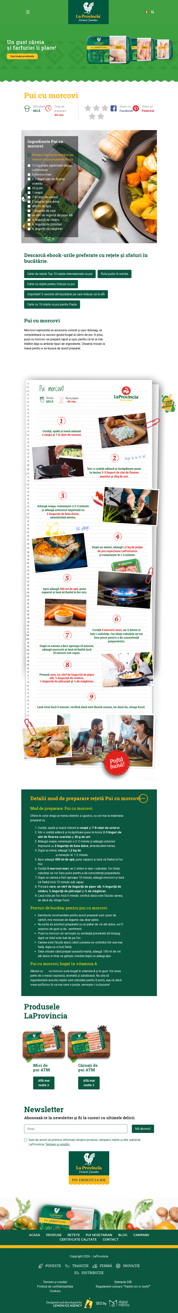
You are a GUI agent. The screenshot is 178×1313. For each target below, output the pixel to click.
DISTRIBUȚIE (93, 1272)
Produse (54, 1235)
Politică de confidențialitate (55, 1286)
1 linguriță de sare (44, 210)
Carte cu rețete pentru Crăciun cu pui (51, 284)
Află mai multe (44, 1083)
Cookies (55, 1291)
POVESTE (53, 1265)
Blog (122, 1235)
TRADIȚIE (80, 1265)
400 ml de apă (41, 206)
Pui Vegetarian (99, 1235)
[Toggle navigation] (28, 12)
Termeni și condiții (55, 1282)
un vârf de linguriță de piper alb (52, 215)
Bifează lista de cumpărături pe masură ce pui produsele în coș (52, 157)
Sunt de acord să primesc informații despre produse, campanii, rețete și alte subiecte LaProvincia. (85, 1142)
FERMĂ (106, 1265)
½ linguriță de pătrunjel (47, 224)
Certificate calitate (78, 1239)
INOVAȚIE (131, 1265)
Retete (74, 1235)
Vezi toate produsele (22, 56)
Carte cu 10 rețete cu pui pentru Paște (52, 304)
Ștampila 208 (123, 1282)
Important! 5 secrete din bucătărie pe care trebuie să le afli (66, 294)
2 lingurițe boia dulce (45, 201)
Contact (111, 1239)
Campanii (141, 1235)
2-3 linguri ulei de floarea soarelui (48, 181)
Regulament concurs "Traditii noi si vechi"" (123, 1286)
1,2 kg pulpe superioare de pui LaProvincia (52, 168)
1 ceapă (37, 192)
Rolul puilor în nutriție (114, 274)
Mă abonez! (143, 1128)
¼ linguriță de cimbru (45, 220)
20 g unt (37, 188)
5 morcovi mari (41, 174)
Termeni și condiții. (57, 1144)
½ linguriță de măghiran (47, 229)
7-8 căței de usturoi (45, 197)
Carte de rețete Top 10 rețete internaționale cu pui (59, 274)
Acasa (34, 1235)
